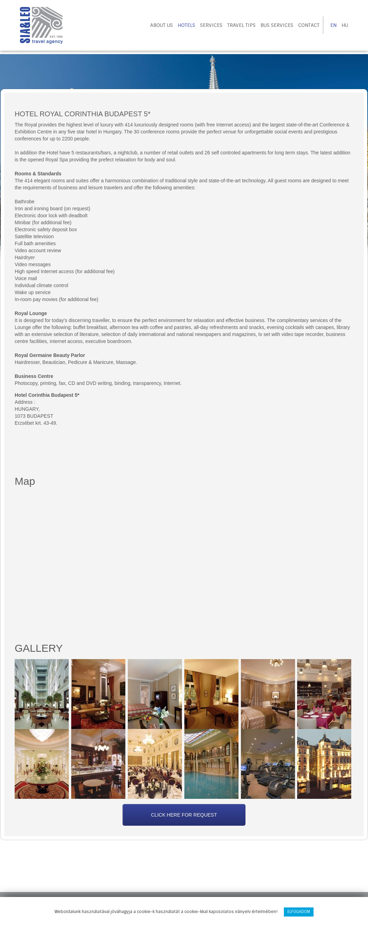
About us (161, 25)
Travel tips (241, 25)
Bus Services (276, 25)
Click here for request (184, 815)
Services (211, 25)
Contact (308, 25)
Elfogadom (298, 911)
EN (333, 25)
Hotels (186, 25)
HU (344, 25)
